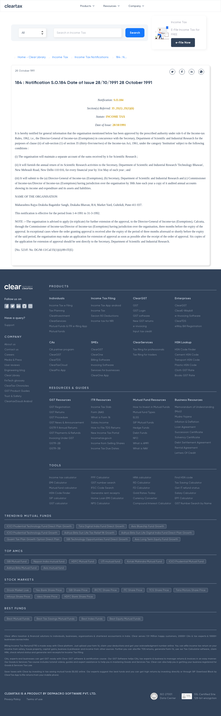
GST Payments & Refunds (65, 432)
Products (88, 5)
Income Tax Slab (101, 406)
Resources (112, 5)
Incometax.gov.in (101, 438)
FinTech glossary (14, 380)
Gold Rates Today (144, 492)
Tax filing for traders (145, 354)
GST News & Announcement (66, 422)
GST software (141, 315)
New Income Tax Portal (105, 432)
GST (135, 305)
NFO (135, 438)
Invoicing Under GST (61, 438)
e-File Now (183, 42)
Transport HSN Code (187, 359)
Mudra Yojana (183, 416)
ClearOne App (100, 375)
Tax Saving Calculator (188, 482)
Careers (9, 354)
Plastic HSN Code (186, 364)
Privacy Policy (12, 699)
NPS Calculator (100, 503)
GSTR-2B (54, 443)
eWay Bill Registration (188, 326)
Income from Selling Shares (108, 443)
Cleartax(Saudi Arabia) (18, 401)
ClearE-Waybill (184, 310)
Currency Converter (145, 498)
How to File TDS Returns (105, 427)
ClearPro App (57, 370)
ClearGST (181, 305)
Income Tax (98, 310)
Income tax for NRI (102, 320)
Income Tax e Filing (60, 305)
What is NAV (140, 448)
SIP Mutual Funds (143, 422)
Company (137, 5)
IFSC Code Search (102, 487)
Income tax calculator (62, 477)
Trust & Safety (12, 396)
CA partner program (61, 349)
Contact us (11, 349)
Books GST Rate (185, 375)
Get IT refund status (187, 487)
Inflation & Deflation (187, 421)
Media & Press (13, 359)
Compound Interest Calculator (152, 503)
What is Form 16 (100, 417)
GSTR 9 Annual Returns (63, 427)
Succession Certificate (189, 432)
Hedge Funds (141, 427)
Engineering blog (14, 370)
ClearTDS (180, 320)
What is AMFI (141, 443)
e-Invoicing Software (187, 315)
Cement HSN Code (187, 354)
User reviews (12, 364)
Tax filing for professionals (148, 349)
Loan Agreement (185, 426)
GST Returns (57, 412)
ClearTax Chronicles (16, 385)
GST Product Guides (17, 390)
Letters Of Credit (185, 452)
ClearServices (57, 320)
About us (10, 344)
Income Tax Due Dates (105, 448)
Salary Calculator (185, 492)
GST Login (139, 310)
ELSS (136, 417)
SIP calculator (57, 498)
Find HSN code (184, 477)
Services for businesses (105, 370)
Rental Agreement (186, 447)
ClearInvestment (59, 315)
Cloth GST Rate (184, 370)
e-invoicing (140, 326)
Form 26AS (97, 412)
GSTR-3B (54, 448)
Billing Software (100, 359)
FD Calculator (141, 487)
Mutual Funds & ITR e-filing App (68, 326)
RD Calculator (141, 482)
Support (9, 325)
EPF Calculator (184, 498)
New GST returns (143, 320)
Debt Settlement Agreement (193, 442)
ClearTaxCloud (58, 364)
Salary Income (100, 422)
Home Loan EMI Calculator (107, 498)
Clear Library (12, 375)
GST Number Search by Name (193, 503)
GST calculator (58, 503)
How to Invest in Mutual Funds (151, 406)
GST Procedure (58, 417)
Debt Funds (140, 432)
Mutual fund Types (144, 412)
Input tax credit (142, 331)
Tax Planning (57, 310)
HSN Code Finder (185, 349)
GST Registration (59, 406)
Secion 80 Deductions (105, 315)
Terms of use (34, 699)
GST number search (103, 482)
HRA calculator (142, 477)
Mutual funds (57, 331)
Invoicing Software (102, 364)
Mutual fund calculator (63, 487)
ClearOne (97, 354)
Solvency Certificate (187, 437)
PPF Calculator (100, 477)
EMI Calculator (58, 482)
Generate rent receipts (105, 492)
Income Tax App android (106, 305)
